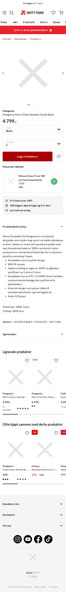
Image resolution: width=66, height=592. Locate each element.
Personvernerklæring (20, 587)
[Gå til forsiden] (32, 12)
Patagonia (35, 39)
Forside (7, 39)
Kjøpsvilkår (40, 587)
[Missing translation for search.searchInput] (11, 12)
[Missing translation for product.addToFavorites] (58, 156)
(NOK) (33, 572)
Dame (56, 22)
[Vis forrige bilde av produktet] (3, 73)
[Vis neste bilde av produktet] (63, 73)
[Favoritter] (53, 13)
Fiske (4, 22)
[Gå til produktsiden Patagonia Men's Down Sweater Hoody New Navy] (16, 377)
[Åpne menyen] (4, 12)
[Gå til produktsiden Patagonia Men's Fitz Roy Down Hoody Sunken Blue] (45, 377)
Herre (44, 22)
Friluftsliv (29, 22)
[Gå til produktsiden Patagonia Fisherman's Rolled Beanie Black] (16, 450)
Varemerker (20, 39)
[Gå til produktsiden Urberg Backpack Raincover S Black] (45, 450)
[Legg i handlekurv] (27, 156)
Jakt (15, 22)
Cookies (53, 587)
